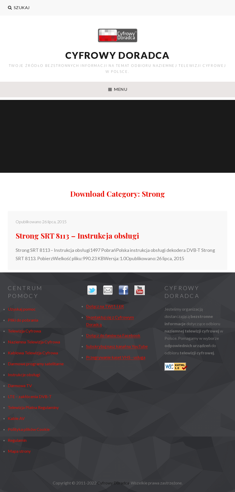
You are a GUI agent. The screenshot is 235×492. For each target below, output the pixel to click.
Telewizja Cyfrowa (24, 330)
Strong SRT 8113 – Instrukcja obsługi (77, 235)
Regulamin (17, 440)
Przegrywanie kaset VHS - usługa (115, 357)
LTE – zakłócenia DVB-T (30, 396)
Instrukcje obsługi (24, 374)
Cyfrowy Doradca (117, 55)
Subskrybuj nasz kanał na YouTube (117, 346)
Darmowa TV (20, 385)
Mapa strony (19, 451)
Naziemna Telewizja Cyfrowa (34, 341)
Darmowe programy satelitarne (36, 363)
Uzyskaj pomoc (22, 308)
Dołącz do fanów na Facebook (113, 335)
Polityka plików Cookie (29, 429)
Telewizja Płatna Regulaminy (33, 407)
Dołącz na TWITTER (105, 306)
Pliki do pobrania (23, 319)
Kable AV (16, 418)
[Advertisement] (118, 137)
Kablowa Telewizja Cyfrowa (33, 352)
